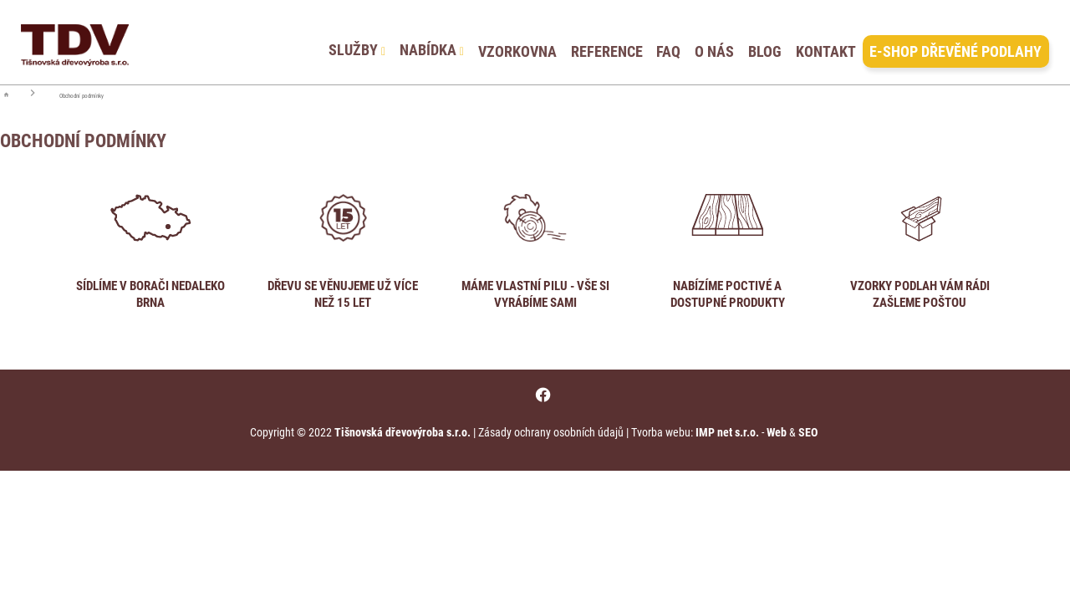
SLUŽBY (357, 41)
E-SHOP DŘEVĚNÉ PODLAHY (955, 42)
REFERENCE (607, 42)
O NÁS (714, 42)
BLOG (765, 42)
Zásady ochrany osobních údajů (551, 432)
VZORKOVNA (517, 42)
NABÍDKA (432, 41)
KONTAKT (826, 42)
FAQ (668, 42)
